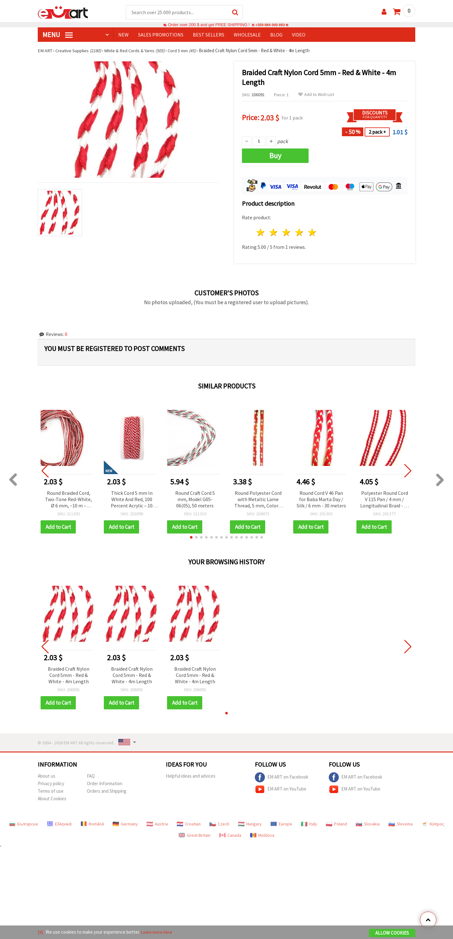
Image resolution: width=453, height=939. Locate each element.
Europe (281, 824)
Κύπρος (433, 824)
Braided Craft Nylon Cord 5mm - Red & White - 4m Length (68, 675)
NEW (123, 35)
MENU (57, 35)
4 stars (299, 232)
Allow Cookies (392, 933)
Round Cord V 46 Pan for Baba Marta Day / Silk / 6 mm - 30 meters (321, 499)
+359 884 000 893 (270, 25)
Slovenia (401, 824)
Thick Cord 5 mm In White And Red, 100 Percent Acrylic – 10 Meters (132, 500)
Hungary (250, 824)
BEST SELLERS (208, 35)
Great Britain (194, 835)
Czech (219, 824)
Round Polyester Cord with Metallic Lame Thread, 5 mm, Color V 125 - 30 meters (258, 500)
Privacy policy (51, 784)
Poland (336, 824)
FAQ (91, 776)
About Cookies (52, 799)
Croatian (189, 824)
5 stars (312, 232)
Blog (276, 35)
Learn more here (157, 932)
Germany (125, 824)
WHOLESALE (247, 35)
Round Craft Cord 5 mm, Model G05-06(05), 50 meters (195, 499)
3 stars (286, 232)
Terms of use (51, 791)
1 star (260, 232)
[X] (40, 932)
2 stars (273, 232)
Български (23, 824)
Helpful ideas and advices (190, 776)
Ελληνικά (59, 824)
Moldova (262, 835)
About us (46, 776)
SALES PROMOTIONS (160, 35)
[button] (191, 537)
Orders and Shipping (106, 791)
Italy (309, 824)
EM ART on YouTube (280, 790)
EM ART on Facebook (281, 778)
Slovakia (368, 824)
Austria (157, 824)
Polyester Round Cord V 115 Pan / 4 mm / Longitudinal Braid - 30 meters (384, 500)
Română (92, 824)
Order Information (104, 784)
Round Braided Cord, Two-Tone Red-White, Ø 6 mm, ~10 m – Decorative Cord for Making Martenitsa (68, 500)
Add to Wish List (316, 94)
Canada (230, 835)
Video (298, 35)
